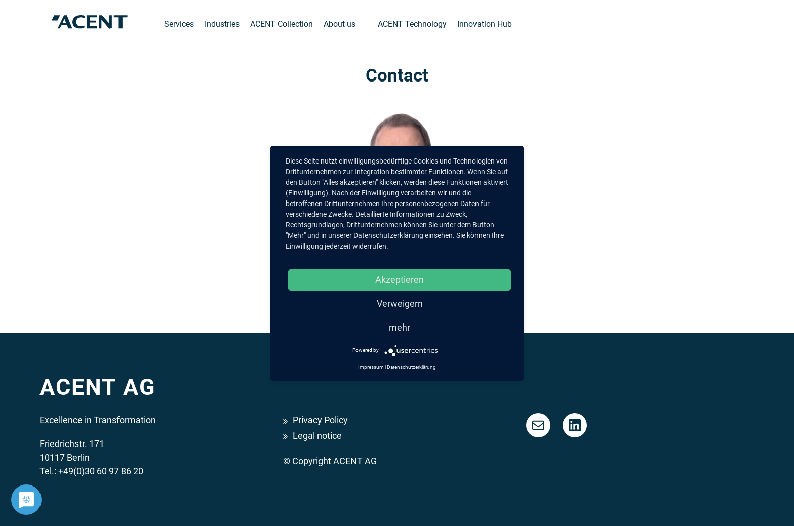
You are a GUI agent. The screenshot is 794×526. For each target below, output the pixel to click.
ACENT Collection (281, 24)
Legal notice (317, 435)
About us (339, 24)
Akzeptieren (399, 279)
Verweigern (400, 303)
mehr (399, 327)
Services (179, 24)
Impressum (371, 367)
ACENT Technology (412, 24)
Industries (222, 24)
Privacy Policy (320, 420)
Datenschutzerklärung (411, 367)
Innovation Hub (484, 24)
